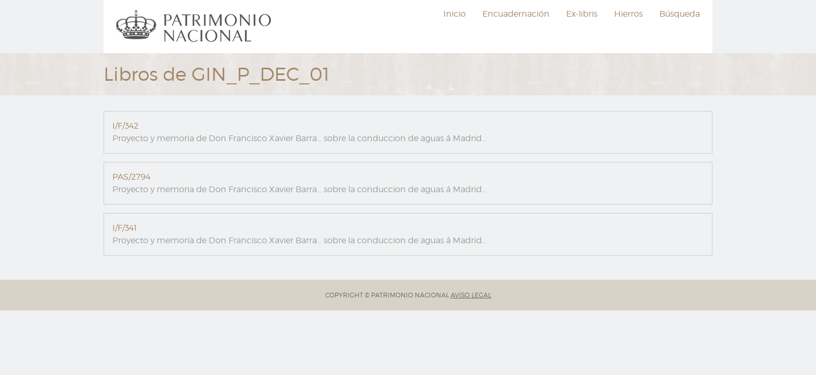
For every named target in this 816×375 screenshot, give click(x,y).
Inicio (454, 14)
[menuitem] (195, 26)
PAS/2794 (131, 177)
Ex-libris (581, 14)
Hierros (628, 14)
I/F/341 (124, 228)
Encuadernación (516, 14)
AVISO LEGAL (471, 295)
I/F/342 (125, 126)
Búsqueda (679, 14)
